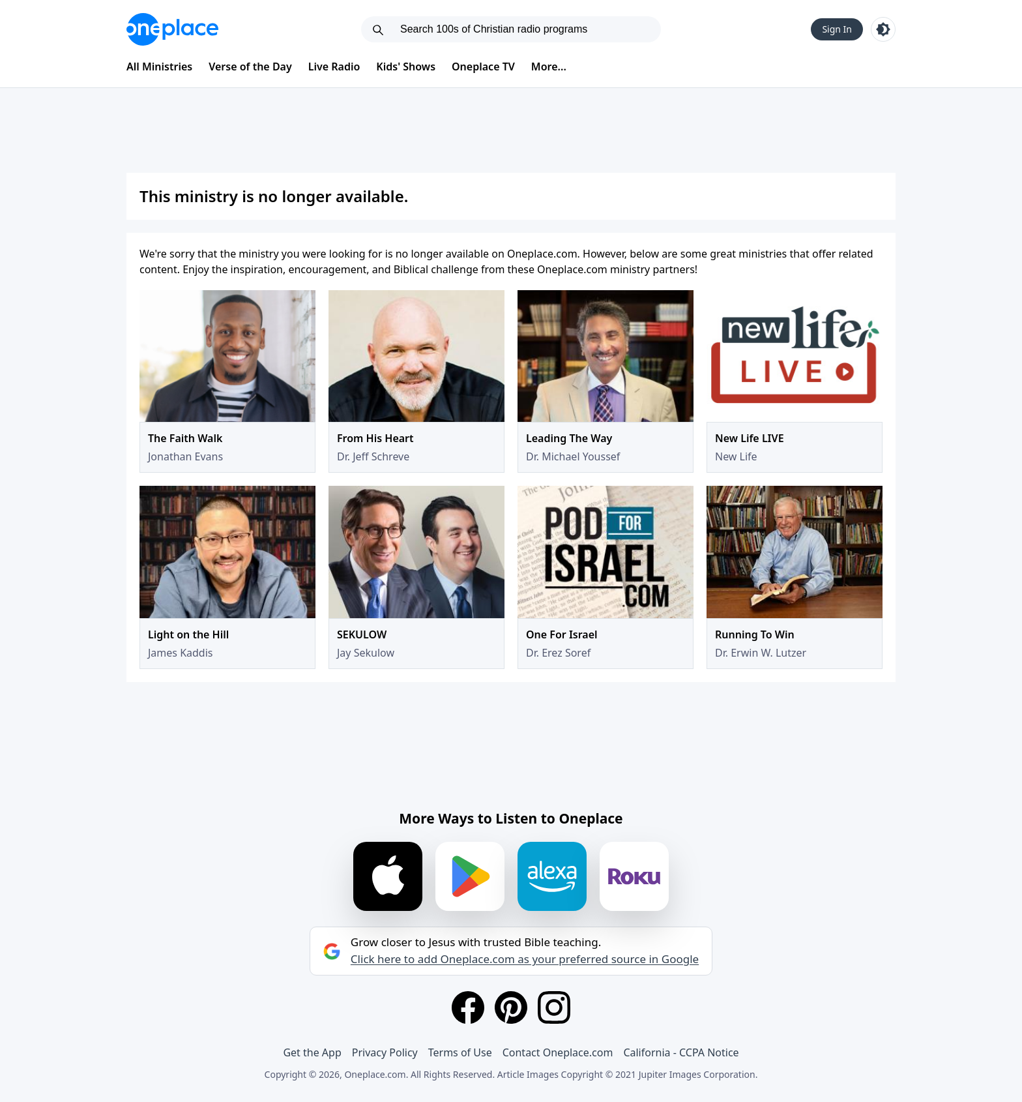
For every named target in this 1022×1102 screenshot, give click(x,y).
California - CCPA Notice (680, 1052)
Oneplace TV (483, 66)
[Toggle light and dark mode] (883, 29)
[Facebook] (468, 1007)
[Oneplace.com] (172, 29)
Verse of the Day (250, 66)
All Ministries (159, 66)
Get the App (312, 1052)
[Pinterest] (511, 1007)
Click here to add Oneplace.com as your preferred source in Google (525, 959)
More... (548, 66)
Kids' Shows (405, 66)
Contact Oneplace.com (558, 1052)
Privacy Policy (385, 1052)
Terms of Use (460, 1052)
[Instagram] (554, 1007)
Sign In (837, 29)
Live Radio (334, 66)
